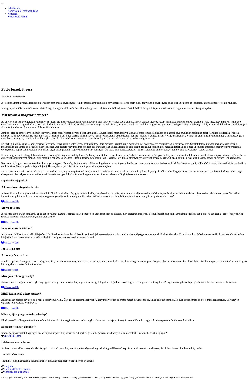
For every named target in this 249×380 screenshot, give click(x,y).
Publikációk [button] (14, 8)
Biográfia (8, 366)
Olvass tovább (10, 201)
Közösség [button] (12, 13)
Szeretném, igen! (12, 335)
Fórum (24, 16)
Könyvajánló (14, 11)
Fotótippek (26, 11)
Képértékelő (14, 16)
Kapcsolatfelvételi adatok (17, 369)
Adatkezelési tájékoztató (16, 371)
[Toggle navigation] (2, 3)
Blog (35, 11)
